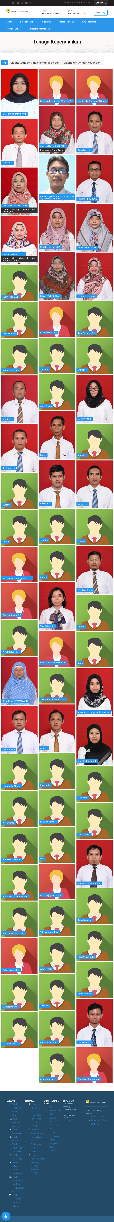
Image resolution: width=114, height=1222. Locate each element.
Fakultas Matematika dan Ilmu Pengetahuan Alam (18, 1184)
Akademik (47, 21)
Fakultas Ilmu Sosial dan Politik (17, 1148)
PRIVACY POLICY (98, 1120)
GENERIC (95, 1124)
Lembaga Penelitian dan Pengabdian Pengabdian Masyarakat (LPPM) (36, 1115)
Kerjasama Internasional (41, 28)
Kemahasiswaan (68, 21)
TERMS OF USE (98, 1117)
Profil (11, 21)
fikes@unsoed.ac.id (51, 13)
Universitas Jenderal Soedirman (76, 3)
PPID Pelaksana (90, 21)
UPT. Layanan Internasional (55, 1132)
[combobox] (101, 3)
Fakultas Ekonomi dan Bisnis (16, 1122)
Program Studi (28, 21)
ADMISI (100, 13)
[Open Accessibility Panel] (5, 1216)
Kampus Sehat (15, 28)
